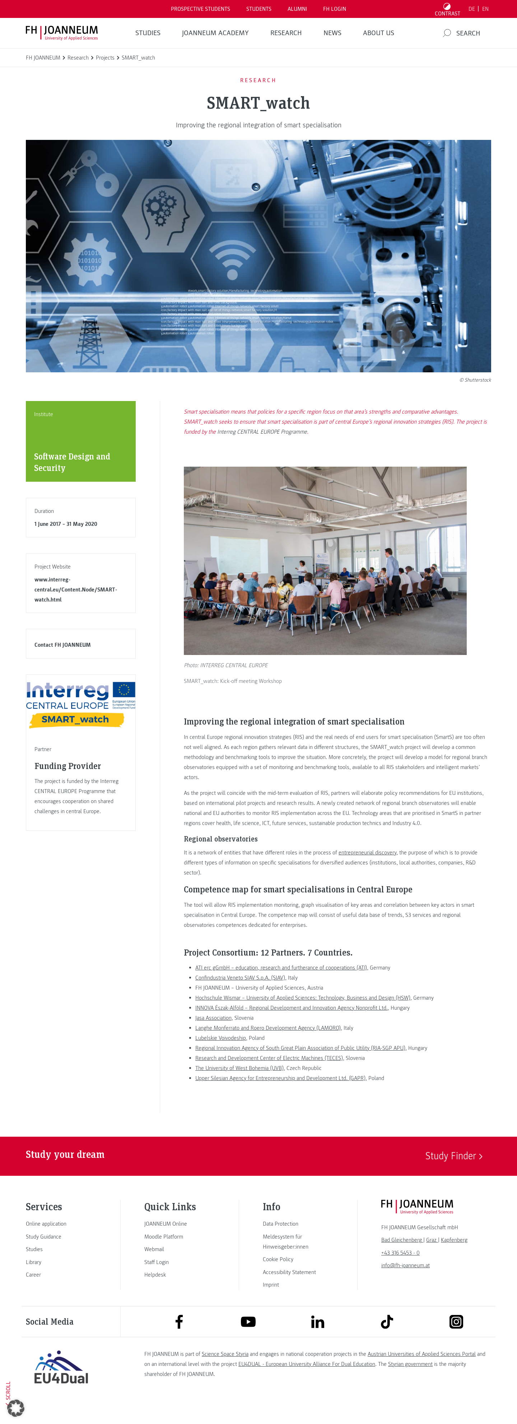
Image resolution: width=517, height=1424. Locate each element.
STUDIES (147, 33)
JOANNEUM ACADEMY (215, 33)
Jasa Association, (214, 1034)
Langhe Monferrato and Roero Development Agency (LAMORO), (268, 1044)
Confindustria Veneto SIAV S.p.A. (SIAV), (241, 994)
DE (472, 9)
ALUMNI (297, 9)
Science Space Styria (225, 1370)
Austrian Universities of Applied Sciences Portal (422, 1370)
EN (485, 9)
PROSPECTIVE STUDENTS (200, 9)
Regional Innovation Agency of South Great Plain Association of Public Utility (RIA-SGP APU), (301, 1064)
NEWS (332, 33)
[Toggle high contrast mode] (447, 9)
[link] (61, 1240)
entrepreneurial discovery (367, 869)
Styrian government (410, 1380)
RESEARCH (286, 33)
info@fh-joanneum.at (405, 1282)
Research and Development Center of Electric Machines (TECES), (269, 1074)
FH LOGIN (334, 9)
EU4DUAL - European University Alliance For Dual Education (306, 1380)
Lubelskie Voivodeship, (221, 1054)
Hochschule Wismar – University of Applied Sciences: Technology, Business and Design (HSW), (303, 1014)
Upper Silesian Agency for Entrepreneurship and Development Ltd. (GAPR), (281, 1094)
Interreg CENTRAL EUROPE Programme (262, 431)
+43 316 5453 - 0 (400, 1269)
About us (378, 33)
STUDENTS (258, 9)
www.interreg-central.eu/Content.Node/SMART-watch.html (75, 589)
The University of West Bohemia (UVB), (240, 1084)
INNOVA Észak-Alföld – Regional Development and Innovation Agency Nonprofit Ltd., (292, 1024)
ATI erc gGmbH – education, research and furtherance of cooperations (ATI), (281, 984)
